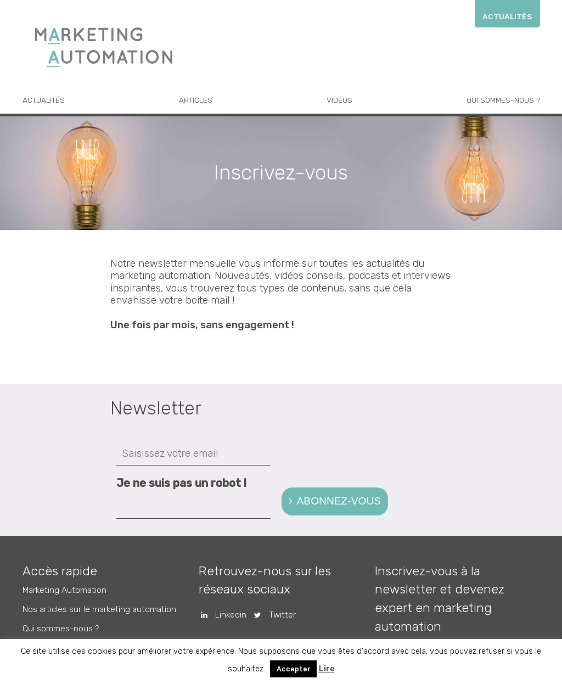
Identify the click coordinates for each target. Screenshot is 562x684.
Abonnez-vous (339, 501)
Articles (195, 100)
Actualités (507, 16)
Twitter (270, 615)
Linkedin (219, 615)
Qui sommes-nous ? (503, 100)
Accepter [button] (293, 669)
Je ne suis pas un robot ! (181, 483)
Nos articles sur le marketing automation (99, 609)
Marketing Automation (64, 590)
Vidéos (339, 100)
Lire (327, 669)
